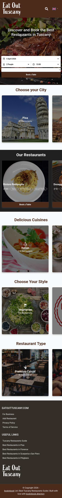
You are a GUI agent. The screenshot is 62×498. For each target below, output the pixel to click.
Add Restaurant (9, 418)
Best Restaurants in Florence (15, 449)
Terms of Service (10, 427)
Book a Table (31, 75)
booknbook (9, 491)
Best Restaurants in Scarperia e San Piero (21, 454)
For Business (8, 414)
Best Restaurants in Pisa (13, 445)
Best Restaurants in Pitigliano (16, 458)
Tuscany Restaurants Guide (15, 441)
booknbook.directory (35, 494)
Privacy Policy (9, 423)
